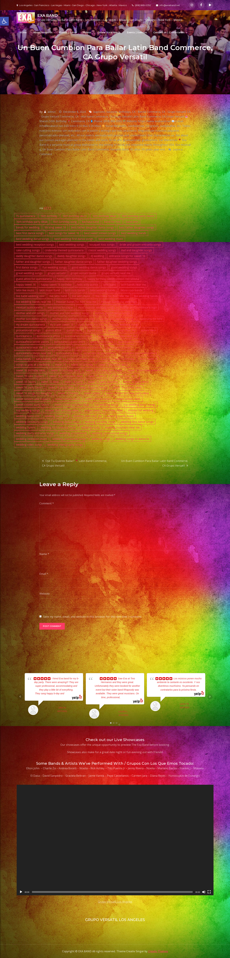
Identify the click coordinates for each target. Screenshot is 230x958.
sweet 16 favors (26, 382)
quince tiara (148, 330)
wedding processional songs (110, 433)
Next (210, 696)
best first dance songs (30, 233)
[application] (115, 840)
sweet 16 (60, 364)
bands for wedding (28, 227)
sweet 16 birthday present (144, 370)
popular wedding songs (124, 324)
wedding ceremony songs (32, 422)
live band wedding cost (30, 296)
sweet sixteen (92, 393)
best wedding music (110, 239)
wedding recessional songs (69, 439)
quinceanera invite (129, 342)
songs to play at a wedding (33, 364)
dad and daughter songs (136, 250)
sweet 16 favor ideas (125, 376)
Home (23, 32)
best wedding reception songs (35, 244)
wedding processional (73, 433)
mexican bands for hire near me (76, 302)
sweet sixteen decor (67, 399)
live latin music (81, 296)
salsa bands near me (49, 359)
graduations (149, 140)
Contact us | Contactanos (168, 32)
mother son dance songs (31, 319)
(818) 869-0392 (141, 5)
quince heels (74, 330)
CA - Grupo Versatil (174, 112)
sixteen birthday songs (81, 359)
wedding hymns (26, 427)
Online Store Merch (109, 32)
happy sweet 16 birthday (56, 284)
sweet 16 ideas (50, 382)
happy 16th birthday (69, 279)
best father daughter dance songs (92, 227)
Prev (20, 696)
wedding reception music (31, 439)
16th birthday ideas (104, 216)
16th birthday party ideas (32, 222)
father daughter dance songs (73, 262)
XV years (147, 149)
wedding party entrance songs (35, 433)
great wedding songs (29, 273)
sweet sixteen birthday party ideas (127, 393)
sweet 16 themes (68, 393)
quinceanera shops (119, 347)
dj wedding (97, 256)
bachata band (90, 222)
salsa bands (23, 359)
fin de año (115, 140)
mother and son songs (30, 313)
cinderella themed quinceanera (64, 250)
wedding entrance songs (100, 422)
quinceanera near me (29, 347)
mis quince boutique (60, 307)
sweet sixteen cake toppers (33, 399)
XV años (135, 149)
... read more (70, 693)
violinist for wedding (140, 410)
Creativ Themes (158, 951)
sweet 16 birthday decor (113, 364)
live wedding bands (146, 296)
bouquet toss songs (102, 244)
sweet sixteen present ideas (71, 404)
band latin (132, 222)
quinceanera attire (48, 336)
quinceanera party (59, 347)
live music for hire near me (112, 296)
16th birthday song (65, 222)
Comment (46, 503)
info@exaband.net (168, 5)
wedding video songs (29, 444)
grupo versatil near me (115, 273)
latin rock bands (75, 290)
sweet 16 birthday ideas (31, 370)
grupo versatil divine (83, 273)
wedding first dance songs (137, 422)
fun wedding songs (55, 267)
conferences (136, 126)
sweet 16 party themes (93, 387)
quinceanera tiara (67, 353)
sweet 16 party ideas (61, 387)
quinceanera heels (101, 342)
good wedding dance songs (89, 267)
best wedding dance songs (32, 239)
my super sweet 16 (61, 324)
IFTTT (47, 208)
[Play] (21, 892)
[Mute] (203, 892)
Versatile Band (119, 149)
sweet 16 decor (97, 376)
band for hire (112, 222)
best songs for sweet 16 (64, 233)
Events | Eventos (137, 32)
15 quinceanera (25, 216)
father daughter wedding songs (117, 262)
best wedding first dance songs (73, 239)
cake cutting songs (28, 250)
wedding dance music (66, 422)
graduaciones (131, 140)
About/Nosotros (42, 32)
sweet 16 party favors (29, 387)
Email (43, 574)
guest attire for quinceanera (34, 279)
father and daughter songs (33, 262)
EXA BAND (47, 15)
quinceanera (24, 336)
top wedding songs (28, 410)
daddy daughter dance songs (34, 256)
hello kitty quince (87, 284)
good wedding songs (124, 267)
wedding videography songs (65, 444)
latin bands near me (133, 284)
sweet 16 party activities (103, 382)
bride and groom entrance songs (140, 244)
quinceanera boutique (79, 336)
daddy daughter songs (71, 256)
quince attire (53, 330)
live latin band (58, 296)
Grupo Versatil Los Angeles (115, 902)
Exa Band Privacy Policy (33, 47)
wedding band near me (87, 416)
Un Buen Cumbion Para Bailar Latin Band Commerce (75, 149)
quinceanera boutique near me (117, 336)
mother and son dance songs (138, 307)
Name (44, 554)
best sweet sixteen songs (100, 233)
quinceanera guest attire (69, 342)
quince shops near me (122, 330)
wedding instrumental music (58, 427)
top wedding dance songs (139, 404)
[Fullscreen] (209, 892)
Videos (87, 32)
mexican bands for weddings (119, 302)
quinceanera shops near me (33, 353)
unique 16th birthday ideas (62, 410)
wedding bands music (120, 416)
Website (44, 593)
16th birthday (48, 216)
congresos (152, 126)
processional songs (28, 330)
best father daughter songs (136, 227)
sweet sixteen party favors (32, 404)
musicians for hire (150, 319)
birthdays (125, 112)
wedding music (90, 427)
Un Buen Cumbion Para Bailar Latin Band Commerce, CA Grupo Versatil (154, 463)
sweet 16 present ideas (127, 387)
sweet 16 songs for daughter (34, 393)
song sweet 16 (149, 359)
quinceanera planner (89, 347)
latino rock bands (131, 290)
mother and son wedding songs (70, 313)
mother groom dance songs (112, 313)
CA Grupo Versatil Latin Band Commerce (135, 116)
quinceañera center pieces (32, 342)
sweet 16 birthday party (65, 370)
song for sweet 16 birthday (118, 359)
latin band (109, 284)
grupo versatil (56, 273)
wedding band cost (28, 416)
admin (52, 112)
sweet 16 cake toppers (30, 376)
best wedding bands (133, 233)
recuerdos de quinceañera (99, 353)
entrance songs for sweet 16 (127, 256)
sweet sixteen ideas (128, 399)
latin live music (25, 290)
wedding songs (100, 439)
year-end (159, 149)
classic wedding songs (102, 250)
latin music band (49, 290)
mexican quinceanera (29, 307)
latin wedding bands (102, 290)
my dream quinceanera (30, 324)
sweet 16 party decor (136, 382)
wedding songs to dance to (132, 439)
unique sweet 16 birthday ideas (103, 410)
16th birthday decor (74, 216)
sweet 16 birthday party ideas (103, 370)
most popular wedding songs (96, 307)
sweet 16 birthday (82, 364)
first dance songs (27, 267)
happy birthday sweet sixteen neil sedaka (113, 279)
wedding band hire (56, 416)
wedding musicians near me (122, 427)
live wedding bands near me (33, 302)
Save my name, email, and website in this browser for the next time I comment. (92, 616)
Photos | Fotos (68, 32)
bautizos (112, 112)
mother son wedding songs (117, 319)
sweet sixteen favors (98, 399)
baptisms (99, 112)
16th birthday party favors (138, 216)
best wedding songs (71, 244)
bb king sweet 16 (55, 227)
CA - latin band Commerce (91, 116)
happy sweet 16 (26, 284)
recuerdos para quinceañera (139, 353)
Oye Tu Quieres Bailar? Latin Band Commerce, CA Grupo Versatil (74, 463)
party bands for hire (91, 324)
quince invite (95, 330)
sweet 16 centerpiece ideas (66, 376)
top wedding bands (106, 404)
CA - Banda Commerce (146, 112)
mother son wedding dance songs (73, 319)
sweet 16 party (73, 382)
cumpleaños (167, 126)
